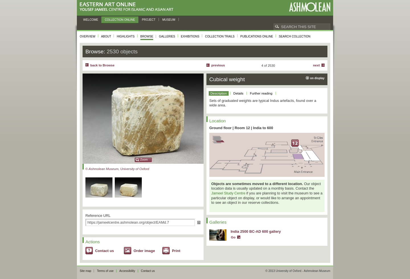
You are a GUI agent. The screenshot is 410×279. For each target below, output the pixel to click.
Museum (168, 19)
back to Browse (102, 65)
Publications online (256, 36)
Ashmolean (309, 7)
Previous (218, 65)
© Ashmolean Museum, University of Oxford (117, 169)
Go (233, 237)
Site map (85, 270)
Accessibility (127, 270)
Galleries (167, 36)
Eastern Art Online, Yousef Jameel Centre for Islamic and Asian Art (128, 7)
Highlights (126, 36)
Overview (87, 36)
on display (317, 78)
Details (238, 93)
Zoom (144, 159)
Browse (146, 36)
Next (316, 65)
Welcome (90, 19)
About (106, 36)
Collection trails (220, 36)
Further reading (261, 93)
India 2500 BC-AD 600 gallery (256, 231)
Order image (144, 251)
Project (148, 19)
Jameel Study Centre (228, 193)
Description (218, 93)
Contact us (104, 251)
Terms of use (105, 270)
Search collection (294, 36)
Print (176, 251)
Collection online (120, 19)
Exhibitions (190, 36)
